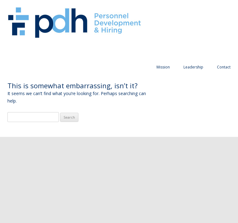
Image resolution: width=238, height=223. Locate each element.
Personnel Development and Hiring (74, 23)
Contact (224, 67)
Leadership (193, 67)
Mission (163, 67)
